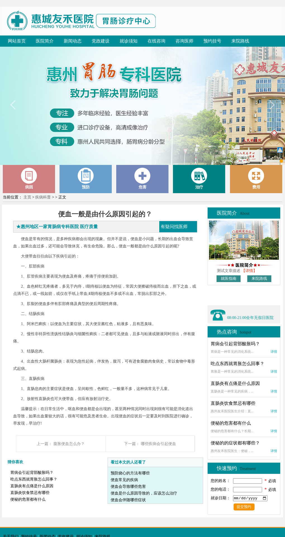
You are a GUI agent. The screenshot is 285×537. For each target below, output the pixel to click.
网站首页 (17, 41)
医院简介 (45, 41)
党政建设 (101, 41)
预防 (86, 178)
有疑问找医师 (174, 226)
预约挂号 (212, 41)
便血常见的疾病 (124, 480)
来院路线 (240, 41)
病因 (29, 178)
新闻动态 (73, 41)
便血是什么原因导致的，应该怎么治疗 (144, 493)
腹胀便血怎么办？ (69, 444)
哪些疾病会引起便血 (158, 444)
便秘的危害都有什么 (28, 499)
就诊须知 (128, 41)
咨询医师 (184, 41)
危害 (142, 178)
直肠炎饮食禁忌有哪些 (29, 493)
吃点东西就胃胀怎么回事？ (33, 479)
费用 (256, 178)
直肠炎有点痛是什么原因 (31, 486)
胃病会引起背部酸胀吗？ (31, 472)
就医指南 (228, 278)
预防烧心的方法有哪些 (130, 473)
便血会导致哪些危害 (128, 486)
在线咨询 (156, 41)
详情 (273, 352)
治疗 (199, 178)
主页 (27, 197)
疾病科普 (43, 197)
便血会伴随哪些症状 (128, 500)
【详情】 (249, 271)
